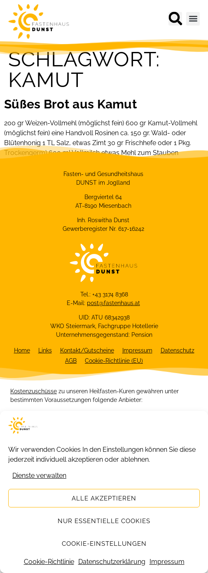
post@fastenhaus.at (113, 303)
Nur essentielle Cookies (104, 521)
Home (22, 350)
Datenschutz (177, 350)
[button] (175, 19)
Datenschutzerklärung (111, 562)
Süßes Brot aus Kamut (70, 104)
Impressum (167, 562)
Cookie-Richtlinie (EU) (114, 360)
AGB (71, 360)
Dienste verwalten (39, 476)
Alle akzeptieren (104, 498)
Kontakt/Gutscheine (87, 350)
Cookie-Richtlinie (49, 562)
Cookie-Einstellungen (104, 543)
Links (45, 350)
